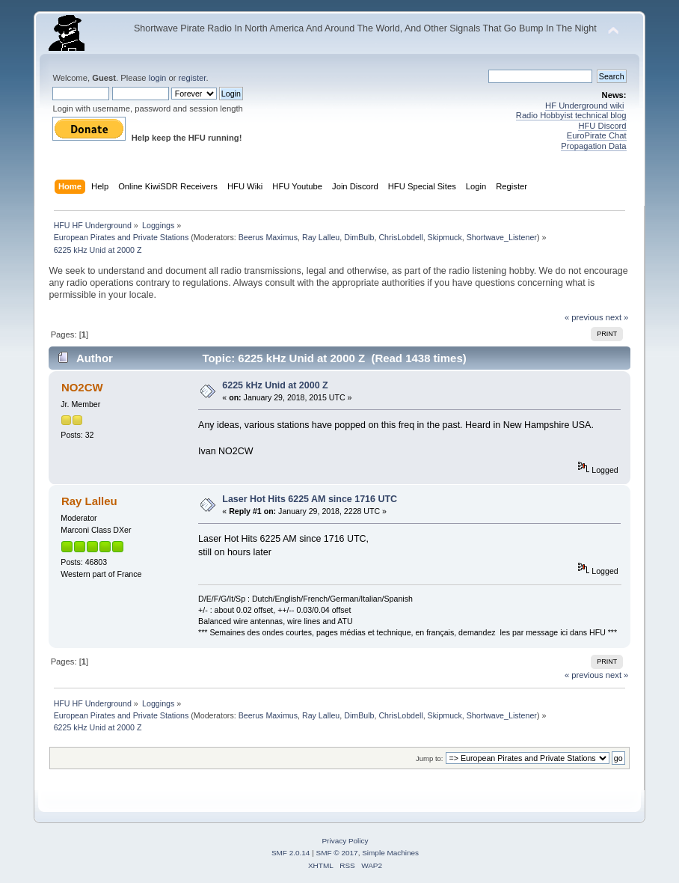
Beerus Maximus (268, 237)
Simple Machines (390, 853)
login (158, 77)
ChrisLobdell (400, 237)
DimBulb (359, 237)
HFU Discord (602, 125)
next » (617, 317)
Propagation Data (593, 145)
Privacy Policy (345, 841)
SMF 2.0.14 (290, 853)
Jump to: (429, 758)
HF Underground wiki (584, 105)
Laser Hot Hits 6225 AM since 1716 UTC (309, 499)
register (192, 77)
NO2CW (82, 387)
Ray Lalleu (321, 237)
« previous (584, 317)
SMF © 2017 (337, 853)
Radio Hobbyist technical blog (571, 115)
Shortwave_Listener (502, 237)
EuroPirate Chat (597, 135)
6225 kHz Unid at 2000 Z (275, 385)
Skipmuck (445, 237)
